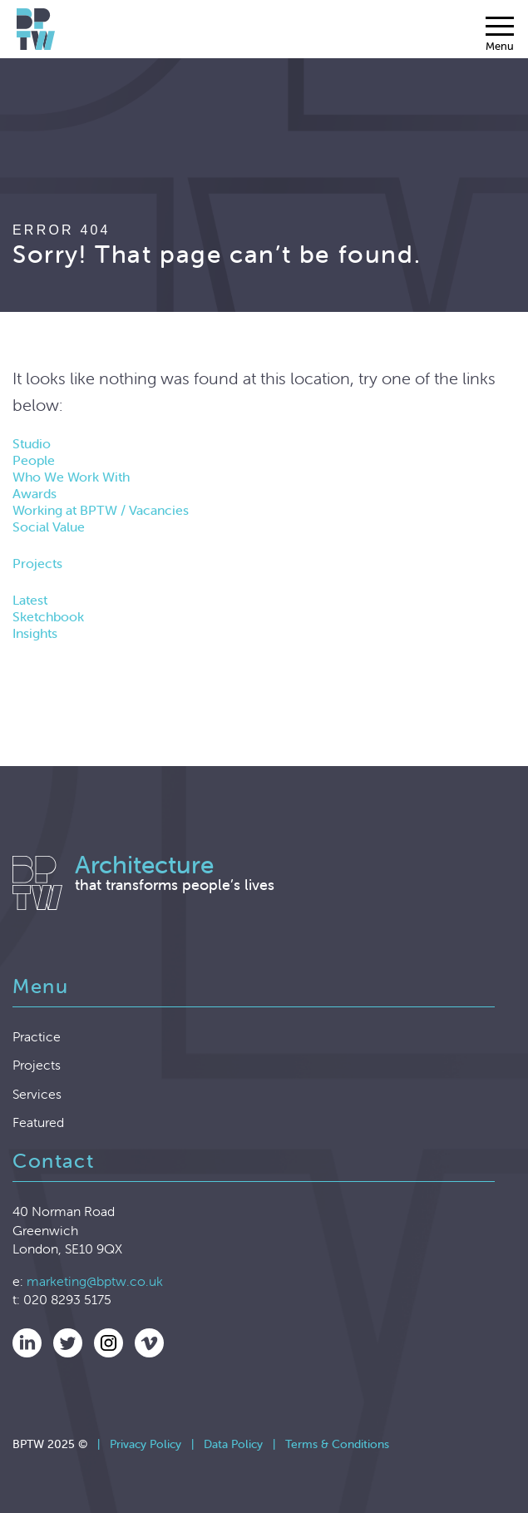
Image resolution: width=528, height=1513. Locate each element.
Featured (38, 1122)
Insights (34, 633)
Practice (36, 1036)
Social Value (48, 526)
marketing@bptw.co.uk (95, 1281)
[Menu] (499, 34)
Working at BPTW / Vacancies (100, 510)
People (33, 460)
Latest (29, 599)
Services (37, 1093)
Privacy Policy (145, 1443)
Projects (37, 563)
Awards (34, 493)
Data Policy (233, 1443)
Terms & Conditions (337, 1443)
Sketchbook (48, 616)
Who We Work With (71, 476)
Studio (31, 443)
